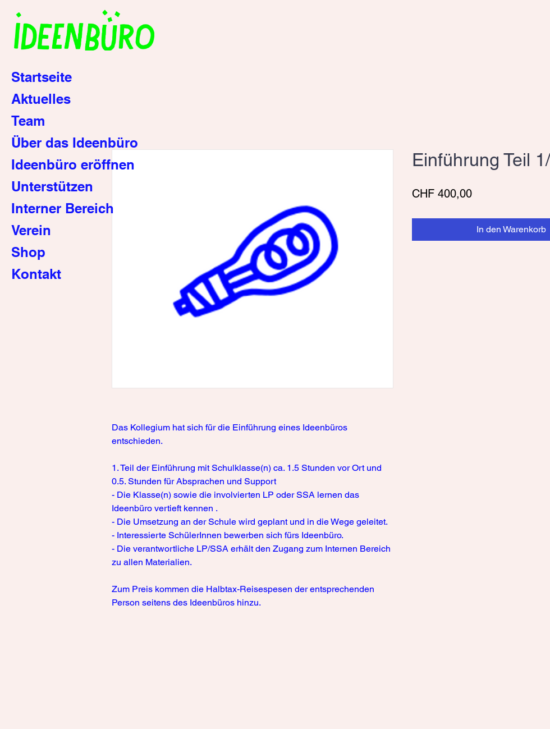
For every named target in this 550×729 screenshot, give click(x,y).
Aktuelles (41, 99)
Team (28, 121)
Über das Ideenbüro (74, 142)
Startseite (41, 77)
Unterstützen (52, 186)
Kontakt (36, 274)
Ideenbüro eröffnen (73, 164)
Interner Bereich (62, 208)
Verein (31, 230)
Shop (28, 252)
